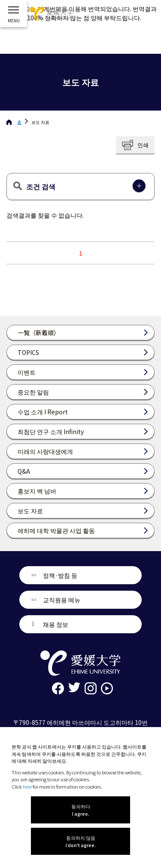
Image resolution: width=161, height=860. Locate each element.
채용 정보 (55, 624)
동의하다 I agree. (80, 810)
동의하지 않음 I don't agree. (81, 841)
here (27, 786)
